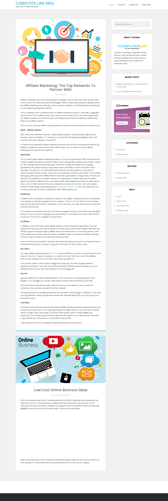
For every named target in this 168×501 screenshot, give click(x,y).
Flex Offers (54, 253)
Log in (118, 196)
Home (111, 5)
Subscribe (146, 5)
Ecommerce (55, 395)
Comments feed (122, 206)
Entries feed (121, 201)
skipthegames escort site (67, 187)
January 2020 (121, 178)
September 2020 (122, 173)
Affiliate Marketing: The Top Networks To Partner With (61, 87)
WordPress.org (122, 210)
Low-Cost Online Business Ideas (61, 389)
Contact (122, 5)
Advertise (133, 5)
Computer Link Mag (35, 3)
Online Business (60, 95)
